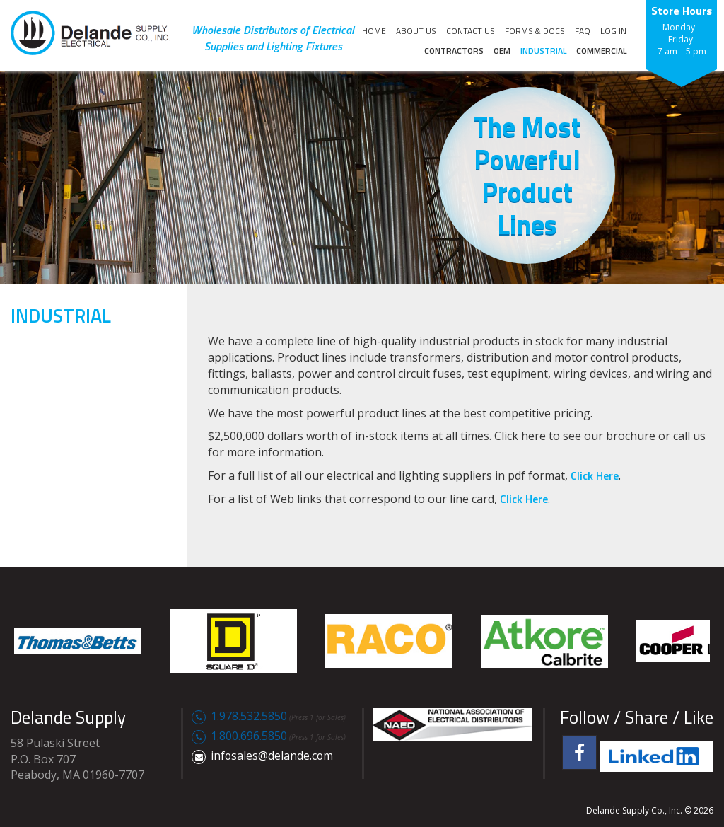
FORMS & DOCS (535, 30)
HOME (374, 30)
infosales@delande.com (272, 755)
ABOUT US (416, 30)
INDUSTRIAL (543, 50)
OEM (502, 50)
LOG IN (613, 30)
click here (595, 475)
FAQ (582, 30)
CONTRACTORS (454, 50)
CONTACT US (470, 30)
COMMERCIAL (601, 50)
